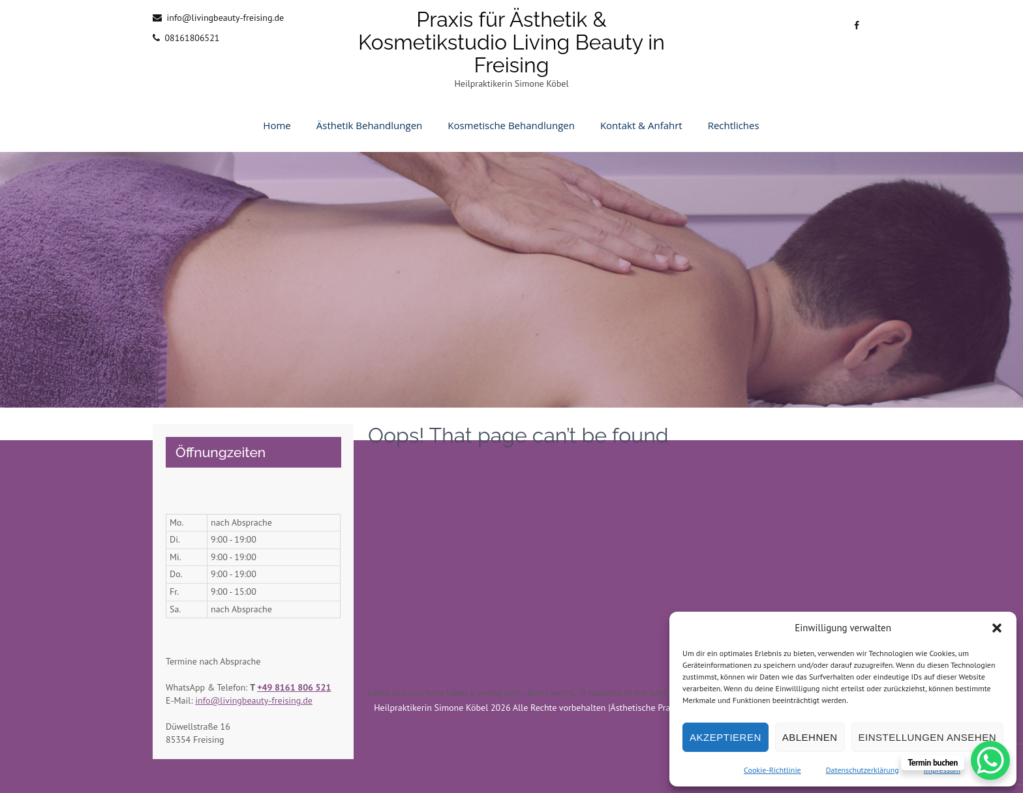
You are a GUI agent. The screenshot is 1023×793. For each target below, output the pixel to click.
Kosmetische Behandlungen (511, 125)
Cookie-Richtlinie (772, 770)
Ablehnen (810, 737)
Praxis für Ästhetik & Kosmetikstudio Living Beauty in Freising (511, 42)
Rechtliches (733, 125)
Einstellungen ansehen (927, 737)
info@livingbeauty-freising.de (225, 17)
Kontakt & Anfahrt (641, 125)
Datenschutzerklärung (862, 770)
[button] (996, 628)
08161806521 (191, 38)
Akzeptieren (725, 737)
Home (276, 125)
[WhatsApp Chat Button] (990, 760)
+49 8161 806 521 (294, 687)
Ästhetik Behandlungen (369, 125)
